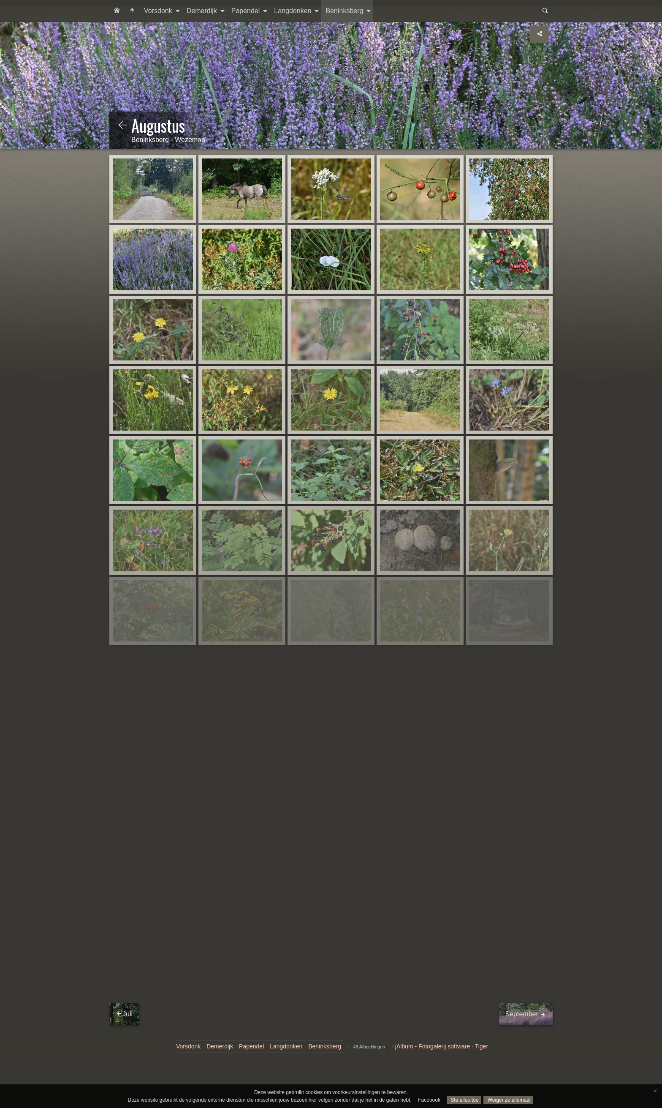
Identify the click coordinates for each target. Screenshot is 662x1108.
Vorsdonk (158, 10)
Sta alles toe (463, 1100)
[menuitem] (117, 11)
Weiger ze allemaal (508, 1100)
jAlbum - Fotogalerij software (432, 1046)
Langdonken (292, 10)
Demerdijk (202, 10)
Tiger (481, 1046)
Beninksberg (344, 10)
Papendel (245, 10)
